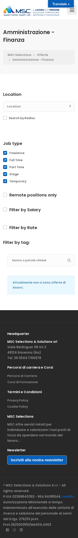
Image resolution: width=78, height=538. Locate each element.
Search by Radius (22, 118)
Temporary (17, 181)
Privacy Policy (17, 400)
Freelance (17, 153)
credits (68, 496)
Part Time (16, 167)
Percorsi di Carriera (22, 376)
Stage (14, 174)
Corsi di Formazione (22, 382)
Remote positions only (33, 195)
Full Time (16, 160)
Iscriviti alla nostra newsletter (37, 460)
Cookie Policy (17, 407)
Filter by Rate (23, 228)
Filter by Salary (25, 210)
